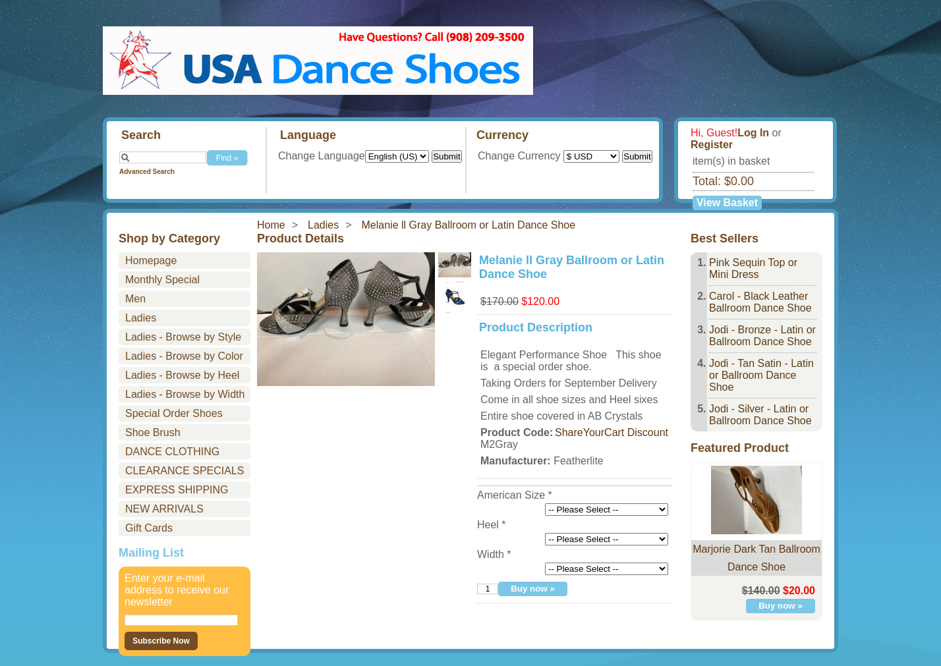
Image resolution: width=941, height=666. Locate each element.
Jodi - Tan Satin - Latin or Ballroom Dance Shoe (761, 375)
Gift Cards (149, 528)
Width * (494, 554)
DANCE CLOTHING (172, 451)
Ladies (323, 225)
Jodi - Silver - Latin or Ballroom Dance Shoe (760, 414)
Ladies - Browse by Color (184, 356)
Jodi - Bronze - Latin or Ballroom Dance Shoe (762, 335)
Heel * (491, 524)
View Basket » (727, 203)
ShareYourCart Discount (611, 432)
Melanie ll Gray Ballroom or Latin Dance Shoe (469, 225)
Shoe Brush (153, 432)
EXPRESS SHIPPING (177, 489)
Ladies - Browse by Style (183, 337)
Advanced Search (147, 171)
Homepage (151, 260)
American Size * (514, 495)
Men (135, 298)
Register (712, 144)
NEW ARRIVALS (164, 508)
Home (271, 225)
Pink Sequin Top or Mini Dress (753, 268)
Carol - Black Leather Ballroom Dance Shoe (760, 302)
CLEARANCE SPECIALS (184, 470)
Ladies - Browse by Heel (182, 375)
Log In (753, 132)
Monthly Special (162, 279)
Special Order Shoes (174, 413)
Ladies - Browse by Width (184, 394)
